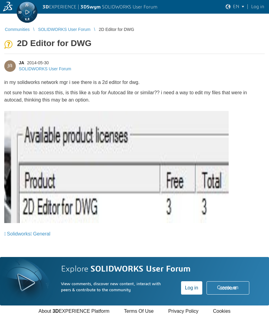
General (41, 233)
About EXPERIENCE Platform (74, 311)
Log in (191, 287)
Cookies (221, 311)
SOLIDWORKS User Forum (45, 68)
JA (21, 62)
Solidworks (18, 233)
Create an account (227, 288)
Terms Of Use (139, 311)
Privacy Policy (183, 311)
